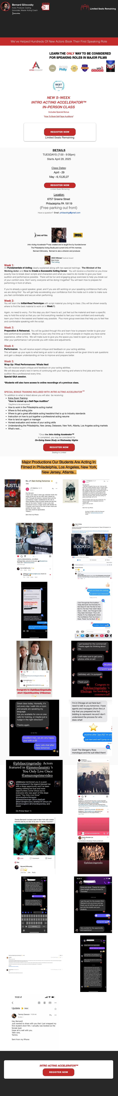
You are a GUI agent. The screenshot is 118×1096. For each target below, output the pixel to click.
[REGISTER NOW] (60, 132)
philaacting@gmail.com (70, 212)
